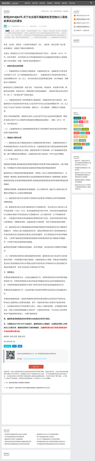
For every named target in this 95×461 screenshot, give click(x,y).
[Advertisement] (36, 410)
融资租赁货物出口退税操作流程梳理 (19, 382)
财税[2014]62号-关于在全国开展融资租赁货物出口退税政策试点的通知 (83, 175)
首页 (51, 11)
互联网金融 (77, 148)
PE (83, 144)
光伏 (81, 122)
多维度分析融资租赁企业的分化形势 (16, 434)
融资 (86, 122)
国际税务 (64, 3)
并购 (83, 118)
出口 (14, 346)
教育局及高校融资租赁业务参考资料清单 (17, 444)
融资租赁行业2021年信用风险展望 (47, 434)
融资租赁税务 (58, 11)
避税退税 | (10, 3)
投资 (75, 122)
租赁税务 (42, 3)
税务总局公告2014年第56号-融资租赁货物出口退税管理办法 (83, 187)
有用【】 (36, 367)
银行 (75, 140)
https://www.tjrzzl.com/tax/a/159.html (35, 359)
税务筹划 (27, 3)
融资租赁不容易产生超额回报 (14, 439)
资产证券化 (83, 137)
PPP (87, 144)
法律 (82, 133)
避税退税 (57, 3)
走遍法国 (85, 129)
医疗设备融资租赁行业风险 (45, 437)
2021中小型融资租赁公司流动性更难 (48, 439)
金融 (75, 137)
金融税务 (50, 3)
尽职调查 (77, 129)
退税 (20, 346)
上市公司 (82, 140)
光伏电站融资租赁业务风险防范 (14, 437)
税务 (81, 125)
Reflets (76, 133)
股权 (75, 125)
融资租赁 (7, 346)
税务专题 (72, 3)
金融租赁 (77, 144)
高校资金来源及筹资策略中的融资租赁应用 (18, 441)
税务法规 (35, 3)
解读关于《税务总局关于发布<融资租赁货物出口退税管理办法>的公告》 (30, 388)
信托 (87, 133)
